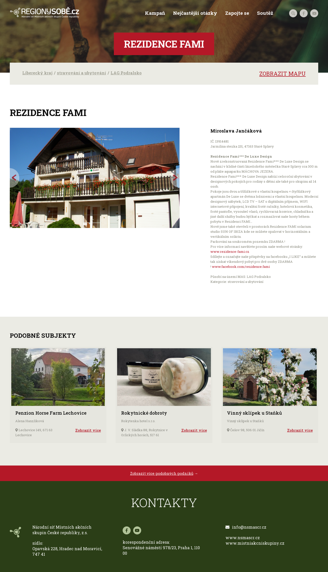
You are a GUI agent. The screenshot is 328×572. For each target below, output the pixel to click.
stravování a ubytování (81, 72)
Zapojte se (237, 13)
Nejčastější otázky (195, 13)
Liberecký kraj (37, 72)
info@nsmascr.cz (245, 527)
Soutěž (265, 13)
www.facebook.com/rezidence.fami (241, 266)
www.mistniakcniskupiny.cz (254, 543)
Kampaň (155, 13)
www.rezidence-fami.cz (229, 251)
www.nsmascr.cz (242, 537)
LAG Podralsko (126, 72)
